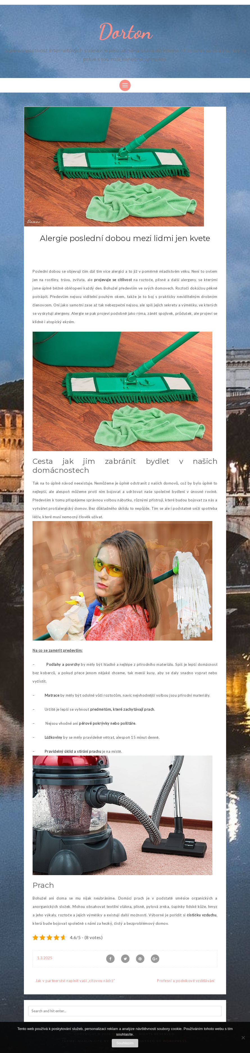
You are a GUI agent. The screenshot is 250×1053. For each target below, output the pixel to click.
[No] (243, 1037)
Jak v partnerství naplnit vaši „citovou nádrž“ (75, 980)
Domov (33, 221)
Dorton (125, 31)
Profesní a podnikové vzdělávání (186, 980)
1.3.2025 (44, 958)
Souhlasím (124, 1043)
